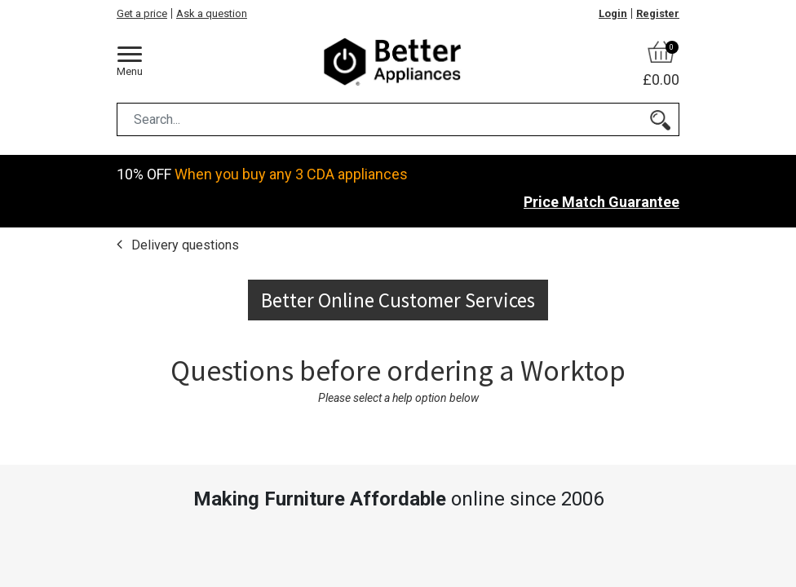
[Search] (660, 119)
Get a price (142, 13)
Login (613, 13)
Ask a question (211, 13)
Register (657, 13)
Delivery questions (183, 244)
